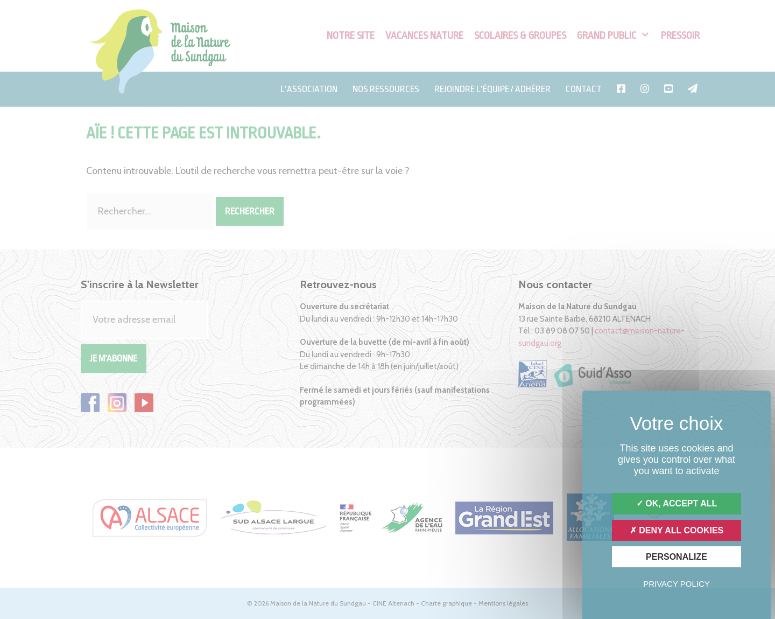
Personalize (676, 556)
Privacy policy (676, 583)
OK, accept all (676, 503)
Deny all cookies (677, 530)
